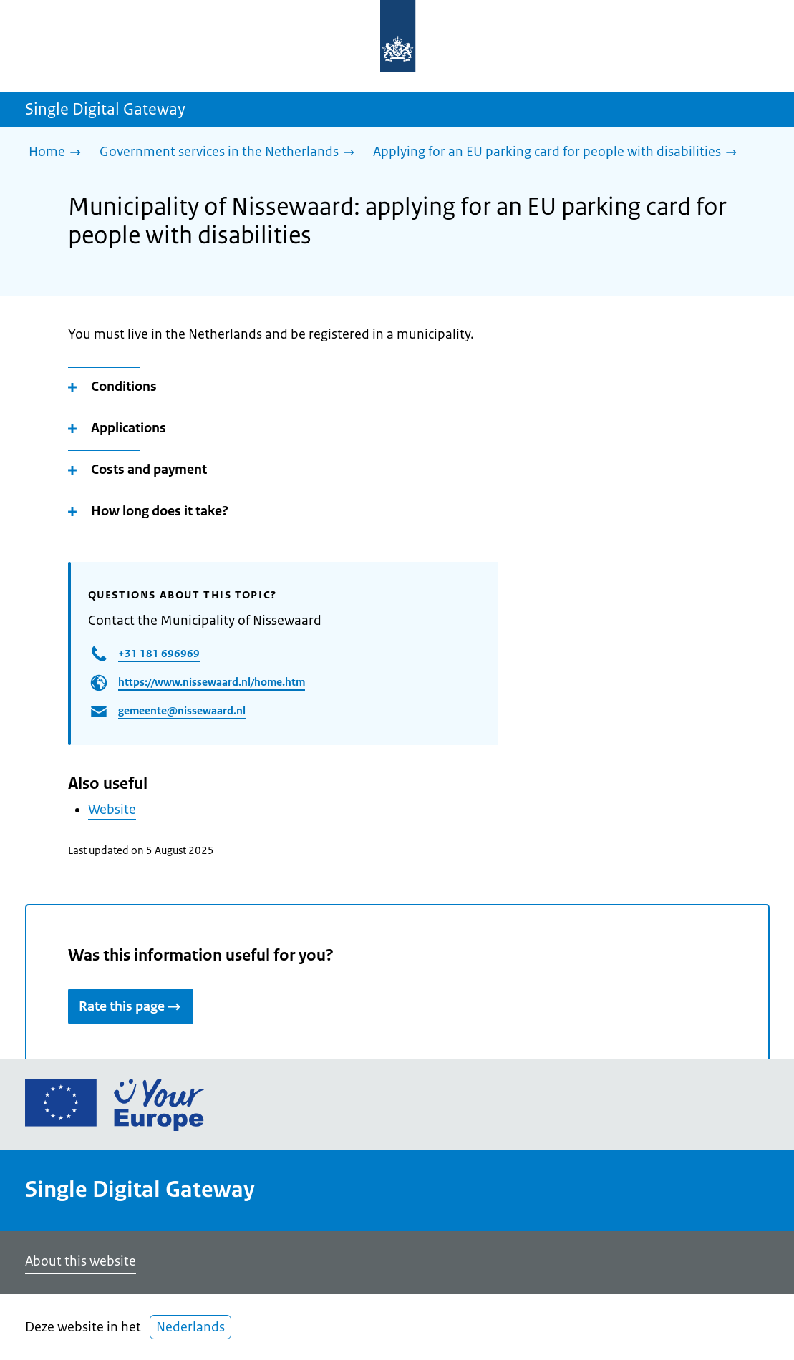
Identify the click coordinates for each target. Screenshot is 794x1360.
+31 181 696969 (159, 653)
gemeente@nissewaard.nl (182, 710)
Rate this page (131, 1006)
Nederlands (190, 1327)
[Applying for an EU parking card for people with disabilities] (558, 153)
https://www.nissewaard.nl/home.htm (211, 682)
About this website (80, 1261)
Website (112, 809)
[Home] (58, 153)
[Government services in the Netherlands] (231, 153)
